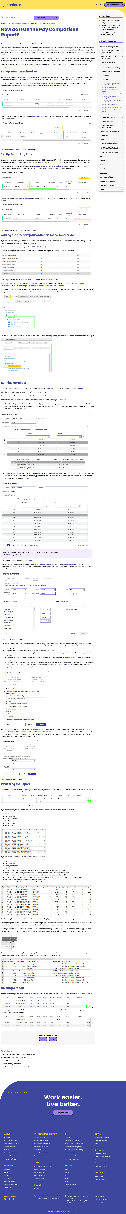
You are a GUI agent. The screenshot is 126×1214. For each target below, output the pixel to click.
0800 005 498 (56, 1196)
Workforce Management (20, 23)
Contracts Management (73, 1159)
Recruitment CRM (40, 1169)
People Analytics (70, 1153)
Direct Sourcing (39, 1175)
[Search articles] (17, 18)
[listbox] (46, 18)
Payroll (36, 1188)
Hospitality (7, 1178)
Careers (7, 1150)
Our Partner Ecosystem (12, 1144)
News (96, 1160)
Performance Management (74, 1144)
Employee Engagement (72, 1140)
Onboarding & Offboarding (74, 1150)
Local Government (10, 1185)
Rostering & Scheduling (42, 1140)
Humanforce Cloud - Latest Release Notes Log (18, 1054)
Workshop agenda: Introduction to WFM (15, 1067)
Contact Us (8, 1156)
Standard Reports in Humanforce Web (15, 1057)
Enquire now (99, 1176)
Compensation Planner (72, 1156)
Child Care (7, 1172)
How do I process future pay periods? (111, 90)
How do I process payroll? (110, 87)
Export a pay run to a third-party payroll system (112, 101)
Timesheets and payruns (40, 23)
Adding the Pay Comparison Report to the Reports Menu (111, 26)
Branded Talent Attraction (43, 1166)
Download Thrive (70, 1185)
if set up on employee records (60, 653)
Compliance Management (74, 1147)
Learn (66, 1178)
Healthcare (8, 1188)
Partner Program (9, 1147)
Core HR (67, 1137)
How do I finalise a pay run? (111, 104)
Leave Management (41, 1156)
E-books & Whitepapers (103, 1157)
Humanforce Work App (42, 1144)
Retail (6, 1175)
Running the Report (108, 30)
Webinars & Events (101, 1166)
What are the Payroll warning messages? (111, 97)
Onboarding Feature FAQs (10, 1060)
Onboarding (38, 1150)
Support (97, 1144)
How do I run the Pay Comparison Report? (112, 110)
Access (67, 1172)
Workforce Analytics (41, 1147)
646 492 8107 (56, 1198)
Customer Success (101, 1140)
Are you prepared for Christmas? (112, 114)
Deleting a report (107, 35)
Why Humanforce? (10, 1140)
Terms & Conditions (101, 1199)
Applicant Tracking (40, 1172)
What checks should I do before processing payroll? (112, 83)
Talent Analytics (39, 1178)
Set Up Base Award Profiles (110, 20)
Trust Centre (99, 1202)
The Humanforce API (11, 1159)
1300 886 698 (44, 1196)
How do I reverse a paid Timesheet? (113, 107)
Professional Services (102, 1137)
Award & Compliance (41, 1153)
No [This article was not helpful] (53, 1039)
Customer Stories (100, 1154)
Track (66, 1169)
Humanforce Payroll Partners (11, 1064)
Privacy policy (99, 1196)
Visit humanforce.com (114, 5)
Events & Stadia (9, 1182)
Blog (96, 1163)
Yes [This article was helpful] (43, 1039)
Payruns (53, 23)
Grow (66, 1175)
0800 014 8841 (43, 1198)
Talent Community (10, 1153)
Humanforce (5, 23)
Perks (66, 1182)
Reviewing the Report (108, 32)
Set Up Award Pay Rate (109, 23)
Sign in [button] (98, 5)
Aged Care (7, 1169)
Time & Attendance (41, 1137)
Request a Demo (100, 1179)
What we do (8, 1137)
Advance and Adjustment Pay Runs (113, 94)
